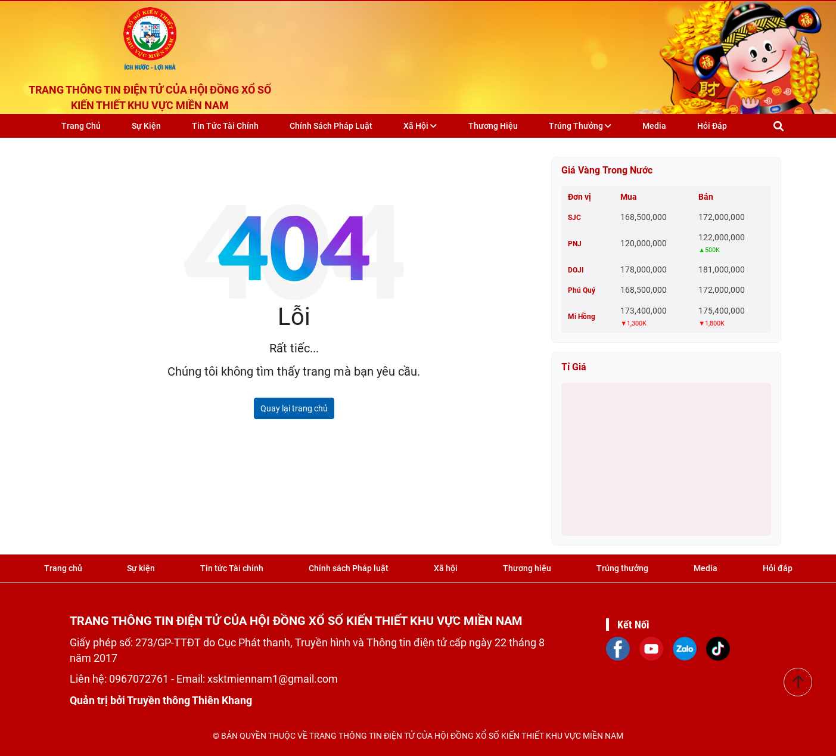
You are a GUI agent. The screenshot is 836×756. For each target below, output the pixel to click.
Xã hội (420, 126)
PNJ (575, 244)
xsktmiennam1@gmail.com (272, 679)
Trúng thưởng (580, 126)
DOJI (576, 270)
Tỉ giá (573, 367)
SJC (574, 217)
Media (654, 126)
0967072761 (140, 679)
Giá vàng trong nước (606, 170)
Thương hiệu (493, 126)
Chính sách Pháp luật (331, 126)
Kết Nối (633, 624)
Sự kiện (146, 126)
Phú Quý (581, 290)
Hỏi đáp (712, 126)
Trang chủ (81, 126)
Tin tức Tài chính (225, 126)
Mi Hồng (581, 316)
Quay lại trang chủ (294, 408)
